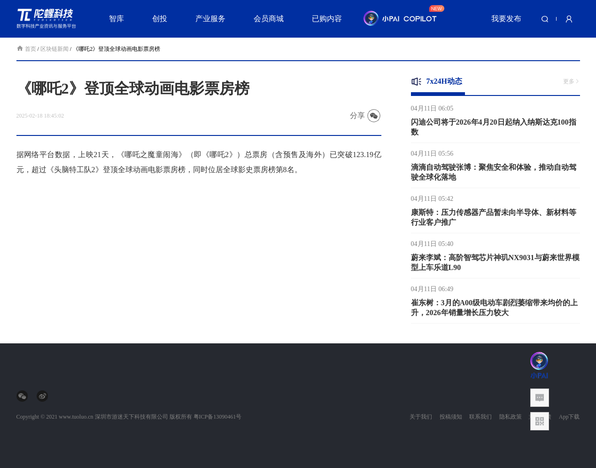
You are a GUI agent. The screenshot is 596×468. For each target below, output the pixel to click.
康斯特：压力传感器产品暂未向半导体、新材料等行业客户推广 (493, 219)
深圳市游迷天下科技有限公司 (131, 416)
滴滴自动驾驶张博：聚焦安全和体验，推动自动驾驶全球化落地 (493, 174)
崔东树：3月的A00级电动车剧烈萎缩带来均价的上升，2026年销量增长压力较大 (494, 309)
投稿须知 (451, 416)
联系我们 (480, 416)
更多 (571, 81)
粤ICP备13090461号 (218, 416)
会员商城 (269, 19)
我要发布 (506, 19)
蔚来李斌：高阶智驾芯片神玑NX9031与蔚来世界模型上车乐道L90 (495, 264)
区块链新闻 (54, 49)
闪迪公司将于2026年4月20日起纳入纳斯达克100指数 (493, 129)
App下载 (569, 416)
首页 (27, 49)
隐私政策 (510, 416)
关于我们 (421, 416)
